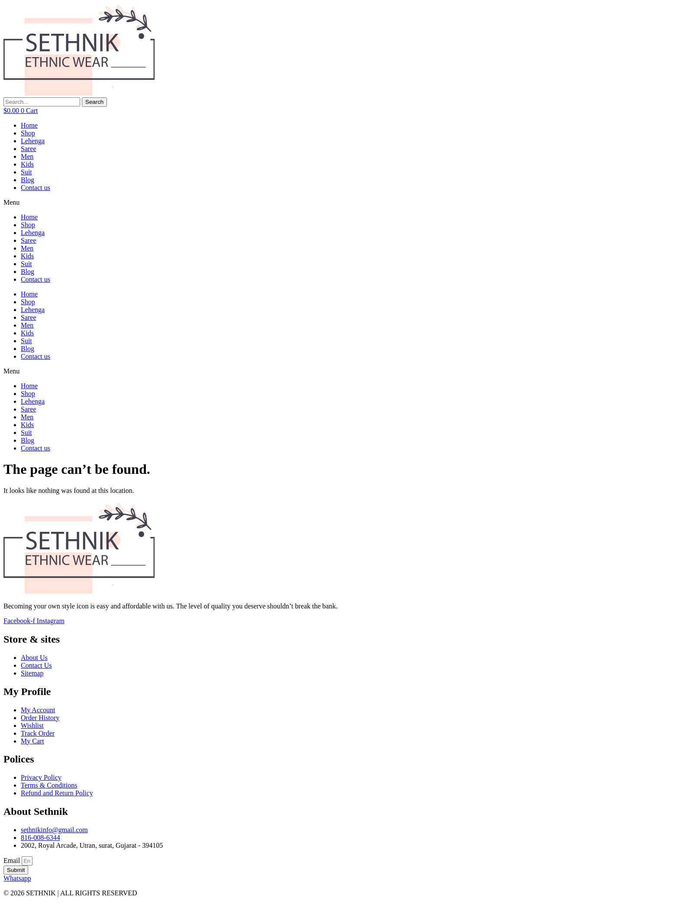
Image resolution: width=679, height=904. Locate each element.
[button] (339, 202)
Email (12, 860)
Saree (28, 148)
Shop (28, 133)
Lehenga (33, 141)
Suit (26, 172)
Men (27, 156)
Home (29, 125)
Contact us (35, 187)
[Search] (94, 102)
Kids (27, 164)
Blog (27, 179)
